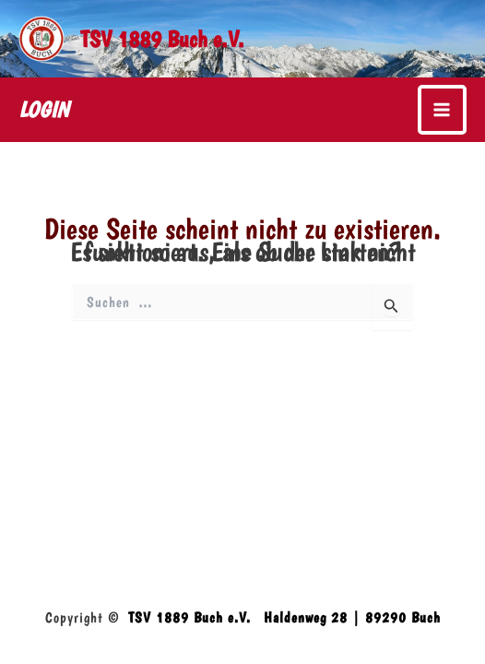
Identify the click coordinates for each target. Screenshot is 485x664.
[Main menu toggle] (442, 110)
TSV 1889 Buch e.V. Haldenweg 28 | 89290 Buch (284, 617)
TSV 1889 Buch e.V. (162, 39)
